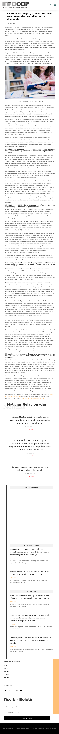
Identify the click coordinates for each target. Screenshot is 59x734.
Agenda (6, 674)
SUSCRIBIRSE (27, 718)
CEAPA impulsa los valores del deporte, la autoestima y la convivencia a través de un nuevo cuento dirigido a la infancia (30, 640)
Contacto (6, 677)
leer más (30, 429)
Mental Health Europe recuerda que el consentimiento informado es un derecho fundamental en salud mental (30, 420)
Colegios (6, 671)
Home (6, 665)
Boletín (6, 668)
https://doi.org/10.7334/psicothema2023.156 (33, 398)
